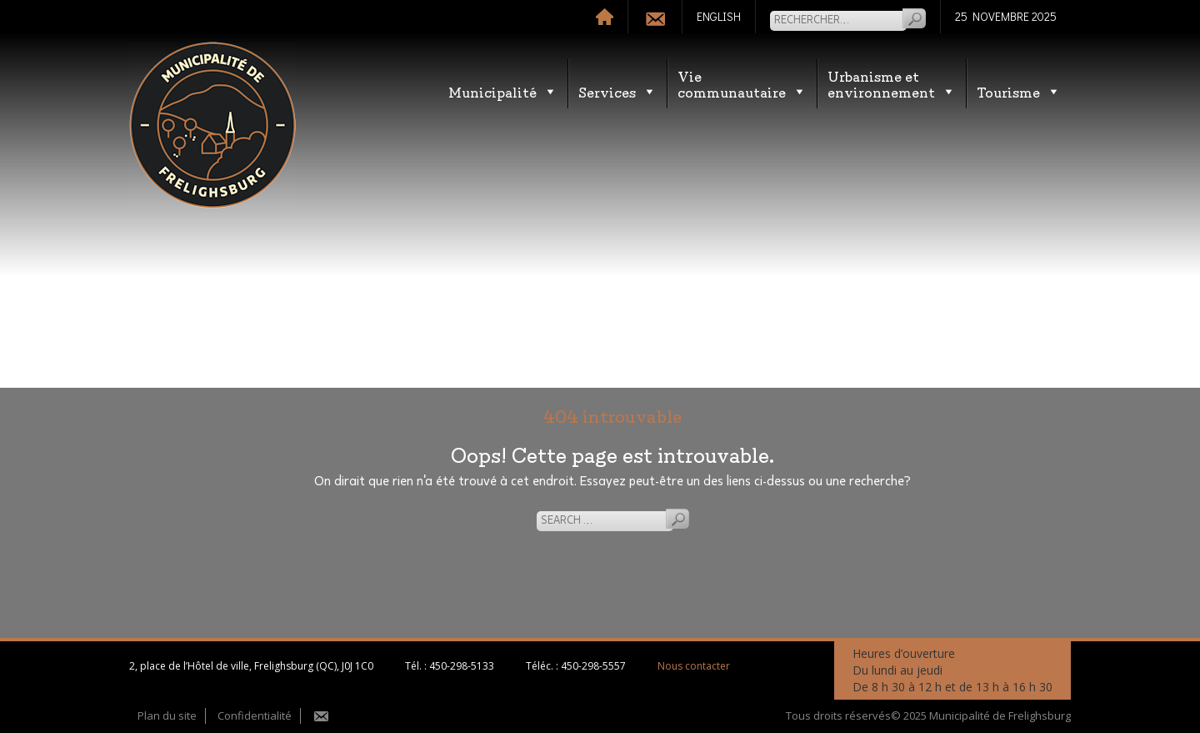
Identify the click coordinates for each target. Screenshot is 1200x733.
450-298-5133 (461, 666)
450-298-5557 (593, 666)
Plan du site (167, 715)
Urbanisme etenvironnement (892, 83)
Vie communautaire (742, 83)
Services (617, 91)
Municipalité (503, 91)
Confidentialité (255, 715)
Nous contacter (694, 666)
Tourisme (1019, 91)
